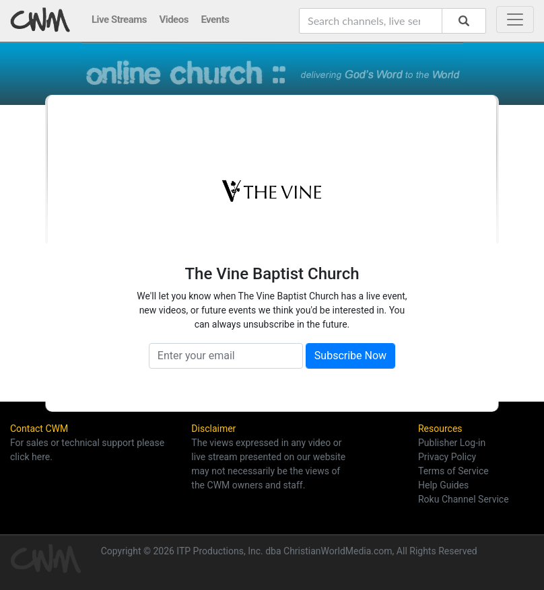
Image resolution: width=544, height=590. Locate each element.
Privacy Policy (447, 456)
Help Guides (443, 485)
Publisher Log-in (451, 442)
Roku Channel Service (463, 499)
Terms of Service (453, 471)
